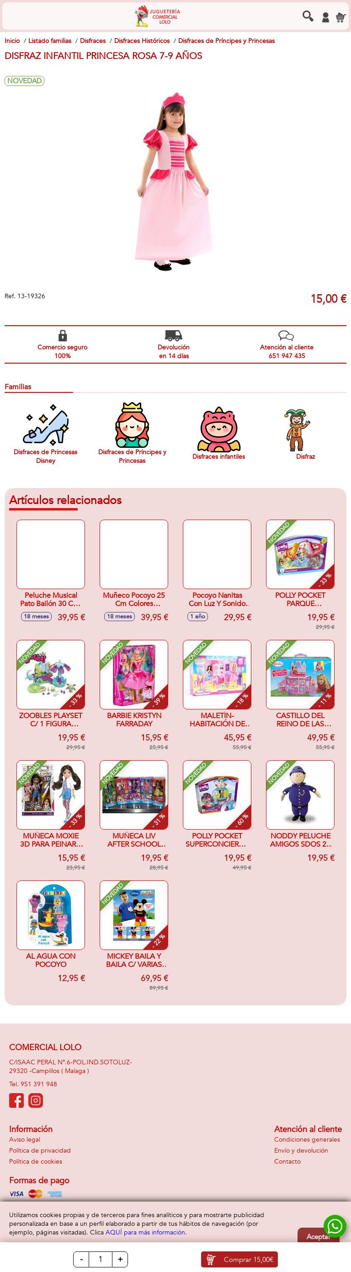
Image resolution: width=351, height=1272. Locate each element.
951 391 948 (39, 1084)
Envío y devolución (301, 1150)
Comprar (248, 1259)
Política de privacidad (40, 1150)
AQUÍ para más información (145, 1232)
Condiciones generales (307, 1139)
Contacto (287, 1161)
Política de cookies (35, 1161)
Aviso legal (24, 1139)
